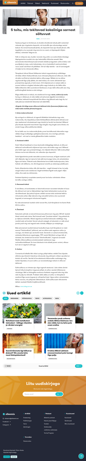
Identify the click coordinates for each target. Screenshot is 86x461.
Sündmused (68, 421)
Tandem (46, 424)
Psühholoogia (27, 298)
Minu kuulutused (69, 424)
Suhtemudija (48, 427)
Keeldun (14, 456)
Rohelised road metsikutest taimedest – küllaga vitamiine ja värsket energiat (19, 322)
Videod (37, 3)
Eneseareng (14, 298)
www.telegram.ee (26, 286)
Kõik (5, 298)
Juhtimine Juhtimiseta (50, 430)
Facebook (7, 421)
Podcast (30, 3)
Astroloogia (47, 298)
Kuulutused (54, 3)
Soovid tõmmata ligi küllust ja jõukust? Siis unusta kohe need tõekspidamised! (19, 353)
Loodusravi (9, 328)
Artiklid (23, 3)
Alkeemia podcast (49, 417)
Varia (38, 39)
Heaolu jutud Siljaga (50, 421)
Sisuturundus (65, 3)
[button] (78, 293)
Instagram (7, 425)
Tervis (37, 298)
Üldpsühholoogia (53, 328)
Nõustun (6, 456)
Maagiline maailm (11, 358)
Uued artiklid (18, 293)
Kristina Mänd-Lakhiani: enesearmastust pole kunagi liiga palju (60, 353)
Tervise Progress (49, 433)
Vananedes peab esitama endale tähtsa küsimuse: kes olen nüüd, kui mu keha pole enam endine (60, 321)
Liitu (59, 394)
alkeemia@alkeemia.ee (10, 418)
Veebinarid (45, 3)
